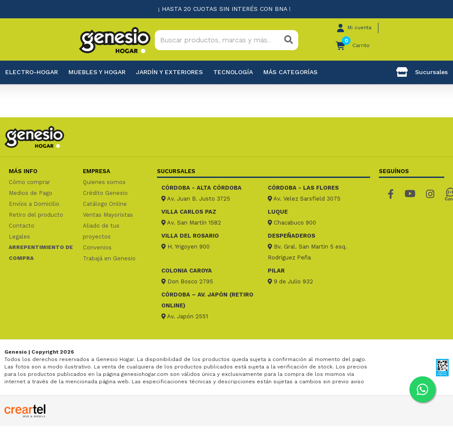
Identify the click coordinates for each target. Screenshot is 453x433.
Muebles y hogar (97, 71)
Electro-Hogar (31, 71)
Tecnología (233, 71)
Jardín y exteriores (169, 71)
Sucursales (422, 72)
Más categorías (290, 71)
